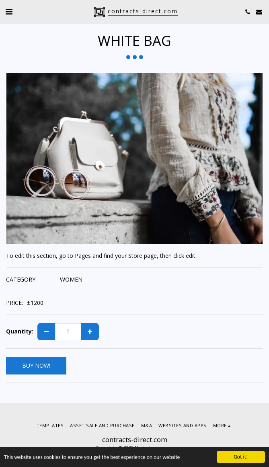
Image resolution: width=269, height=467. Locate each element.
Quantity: (19, 331)
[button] (9, 11)
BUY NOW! (36, 365)
